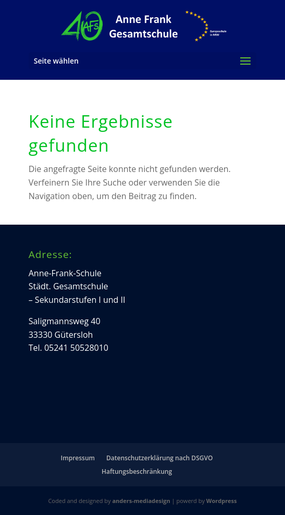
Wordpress (221, 501)
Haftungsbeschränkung (137, 471)
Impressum (78, 457)
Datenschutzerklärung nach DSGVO (159, 457)
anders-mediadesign (141, 501)
